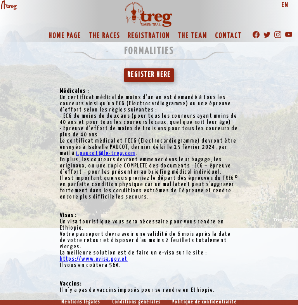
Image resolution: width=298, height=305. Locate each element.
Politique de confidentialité (204, 302)
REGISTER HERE (149, 74)
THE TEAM (192, 36)
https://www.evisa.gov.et (94, 259)
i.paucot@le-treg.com (105, 153)
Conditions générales (136, 302)
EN (284, 5)
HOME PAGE (65, 36)
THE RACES (104, 36)
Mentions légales (80, 302)
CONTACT (228, 36)
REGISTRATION (149, 36)
